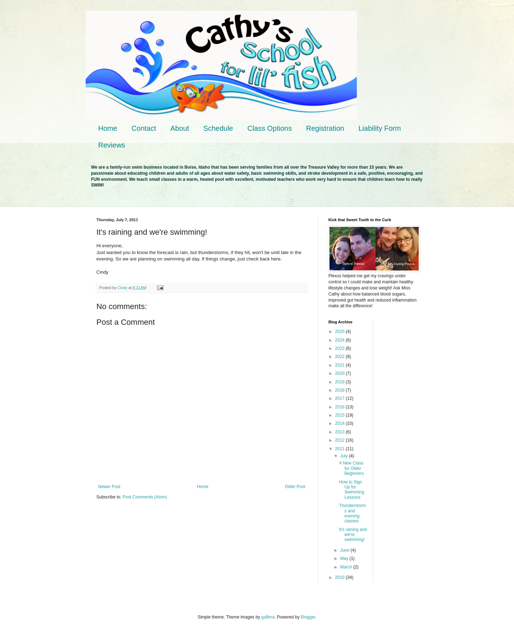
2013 (340, 431)
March (346, 567)
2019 (340, 381)
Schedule (218, 128)
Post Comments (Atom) (144, 497)
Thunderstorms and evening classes (352, 513)
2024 (340, 340)
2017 (340, 398)
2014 (340, 423)
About (179, 128)
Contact (143, 128)
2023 (340, 348)
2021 (340, 365)
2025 (340, 331)
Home (107, 128)
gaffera (267, 617)
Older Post (295, 486)
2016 (340, 406)
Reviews (111, 145)
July (344, 455)
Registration (325, 128)
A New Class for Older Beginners (351, 468)
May (344, 558)
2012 (340, 440)
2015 (340, 415)
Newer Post (109, 486)
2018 (340, 390)
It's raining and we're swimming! (353, 534)
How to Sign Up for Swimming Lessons (351, 490)
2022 (340, 356)
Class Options (269, 128)
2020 (340, 373)
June (345, 550)
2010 (340, 577)
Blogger (308, 617)
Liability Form (379, 128)
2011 (340, 448)
